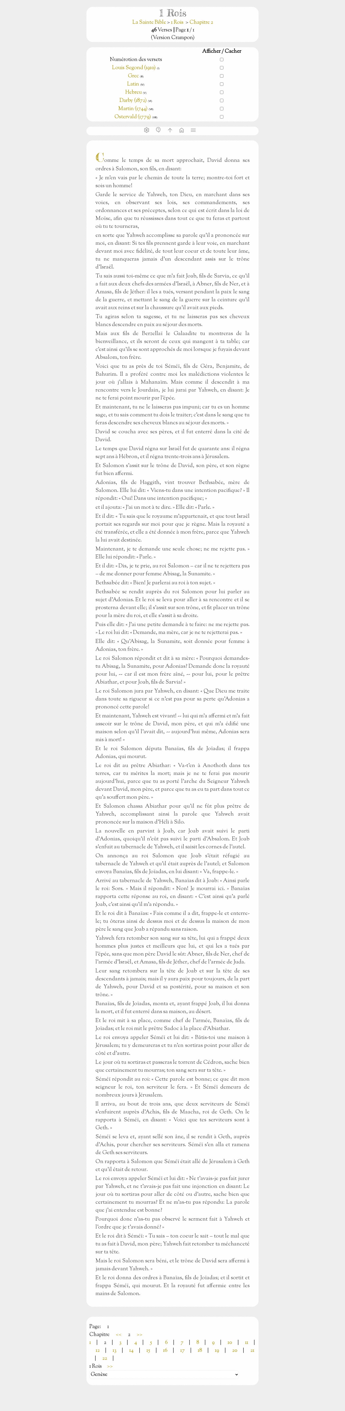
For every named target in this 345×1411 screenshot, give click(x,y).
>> (139, 1335)
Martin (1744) (133, 109)
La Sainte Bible (149, 22)
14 (131, 1350)
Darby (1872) (133, 101)
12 (98, 1350)
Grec (133, 76)
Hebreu (133, 92)
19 (217, 1350)
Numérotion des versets (136, 60)
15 (148, 1350)
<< (119, 1335)
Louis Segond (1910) (134, 68)
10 (230, 1343)
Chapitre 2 (201, 22)
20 (234, 1350)
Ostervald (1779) (132, 117)
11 (246, 1343)
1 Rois (177, 22)
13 (114, 1350)
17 (182, 1350)
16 (165, 1350)
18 (200, 1350)
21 (252, 1350)
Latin (133, 84)
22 (104, 1358)
